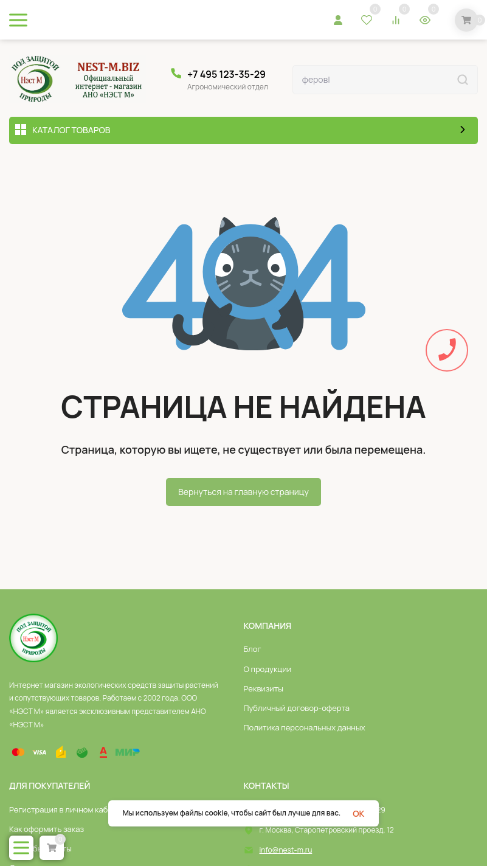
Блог (252, 648)
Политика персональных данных (304, 727)
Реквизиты (264, 688)
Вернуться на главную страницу (243, 491)
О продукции (268, 668)
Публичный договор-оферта (297, 707)
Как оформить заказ (46, 828)
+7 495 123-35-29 (226, 74)
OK (358, 813)
